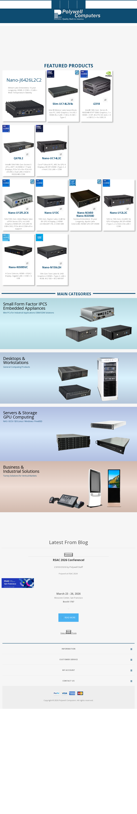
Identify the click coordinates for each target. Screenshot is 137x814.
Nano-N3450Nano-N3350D (85, 214)
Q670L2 (18, 158)
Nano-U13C (52, 212)
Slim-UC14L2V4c (63, 104)
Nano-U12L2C (118, 212)
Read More (70, 617)
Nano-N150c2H (51, 267)
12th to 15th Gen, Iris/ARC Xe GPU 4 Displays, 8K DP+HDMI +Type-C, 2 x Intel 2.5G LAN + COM (118, 222)
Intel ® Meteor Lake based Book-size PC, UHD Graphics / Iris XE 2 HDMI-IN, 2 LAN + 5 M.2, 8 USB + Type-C (63, 113)
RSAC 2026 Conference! (68, 560)
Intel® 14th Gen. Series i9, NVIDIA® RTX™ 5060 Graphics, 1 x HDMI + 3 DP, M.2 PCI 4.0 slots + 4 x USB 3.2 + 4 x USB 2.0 (96, 113)
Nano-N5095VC (18, 267)
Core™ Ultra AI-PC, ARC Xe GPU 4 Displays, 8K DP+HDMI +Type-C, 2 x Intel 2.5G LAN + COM (52, 167)
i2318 (96, 104)
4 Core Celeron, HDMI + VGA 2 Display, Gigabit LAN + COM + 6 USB (18, 275)
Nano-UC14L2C (51, 158)
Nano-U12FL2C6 (18, 212)
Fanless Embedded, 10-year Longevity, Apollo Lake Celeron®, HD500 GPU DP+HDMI (85, 221)
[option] (68, 590)
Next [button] (68, 631)
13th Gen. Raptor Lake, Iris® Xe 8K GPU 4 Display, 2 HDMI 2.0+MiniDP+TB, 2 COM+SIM (51, 221)
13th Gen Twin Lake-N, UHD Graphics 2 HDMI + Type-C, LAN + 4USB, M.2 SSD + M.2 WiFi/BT (51, 276)
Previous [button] (68, 554)
